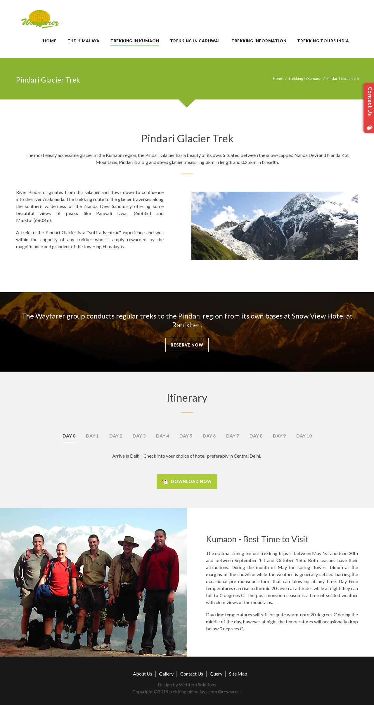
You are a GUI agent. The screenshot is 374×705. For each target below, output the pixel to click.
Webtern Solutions (197, 684)
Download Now (191, 481)
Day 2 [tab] (115, 435)
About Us (142, 673)
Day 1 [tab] (92, 435)
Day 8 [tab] (256, 435)
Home (278, 78)
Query (216, 673)
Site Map (238, 673)
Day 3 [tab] (139, 435)
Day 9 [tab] (279, 435)
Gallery (166, 673)
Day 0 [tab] (69, 435)
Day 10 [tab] (304, 435)
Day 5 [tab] (185, 435)
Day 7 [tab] (232, 435)
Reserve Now (187, 344)
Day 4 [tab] (162, 435)
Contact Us (191, 673)
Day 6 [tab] (209, 435)
